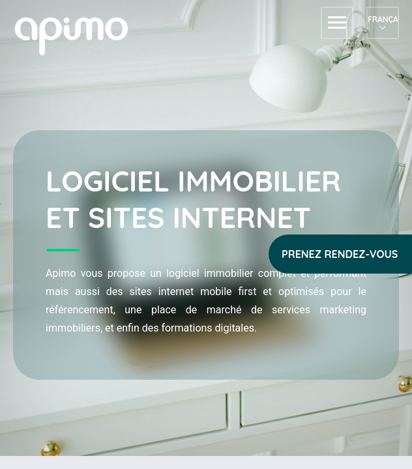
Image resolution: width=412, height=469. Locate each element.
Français (383, 19)
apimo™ (78, 35)
